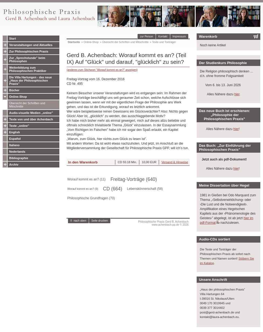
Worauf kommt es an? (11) (86, 179)
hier (236, 94)
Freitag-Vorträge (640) (133, 179)
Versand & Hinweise (174, 162)
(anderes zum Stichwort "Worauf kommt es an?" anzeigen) (102, 69)
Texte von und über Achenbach (31, 119)
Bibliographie (18, 158)
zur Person (146, 36)
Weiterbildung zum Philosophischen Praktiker (27, 69)
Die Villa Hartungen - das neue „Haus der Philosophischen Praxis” (30, 80)
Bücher (14, 90)
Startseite (74, 42)
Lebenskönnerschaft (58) (145, 189)
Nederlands (17, 151)
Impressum (179, 36)
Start (12, 38)
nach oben (80, 220)
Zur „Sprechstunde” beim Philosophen (27, 59)
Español (15, 138)
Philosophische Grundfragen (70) (91, 198)
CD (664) (112, 188)
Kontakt (163, 36)
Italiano (14, 145)
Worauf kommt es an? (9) (82, 188)
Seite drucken (99, 220)
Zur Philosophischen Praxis (28, 51)
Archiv (13, 164)
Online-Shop (18, 96)
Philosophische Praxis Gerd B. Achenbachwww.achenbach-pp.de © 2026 (163, 223)
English (14, 132)
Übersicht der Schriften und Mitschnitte (27, 105)
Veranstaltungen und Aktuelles (30, 45)
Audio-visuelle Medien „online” (31, 112)
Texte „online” (19, 125)
